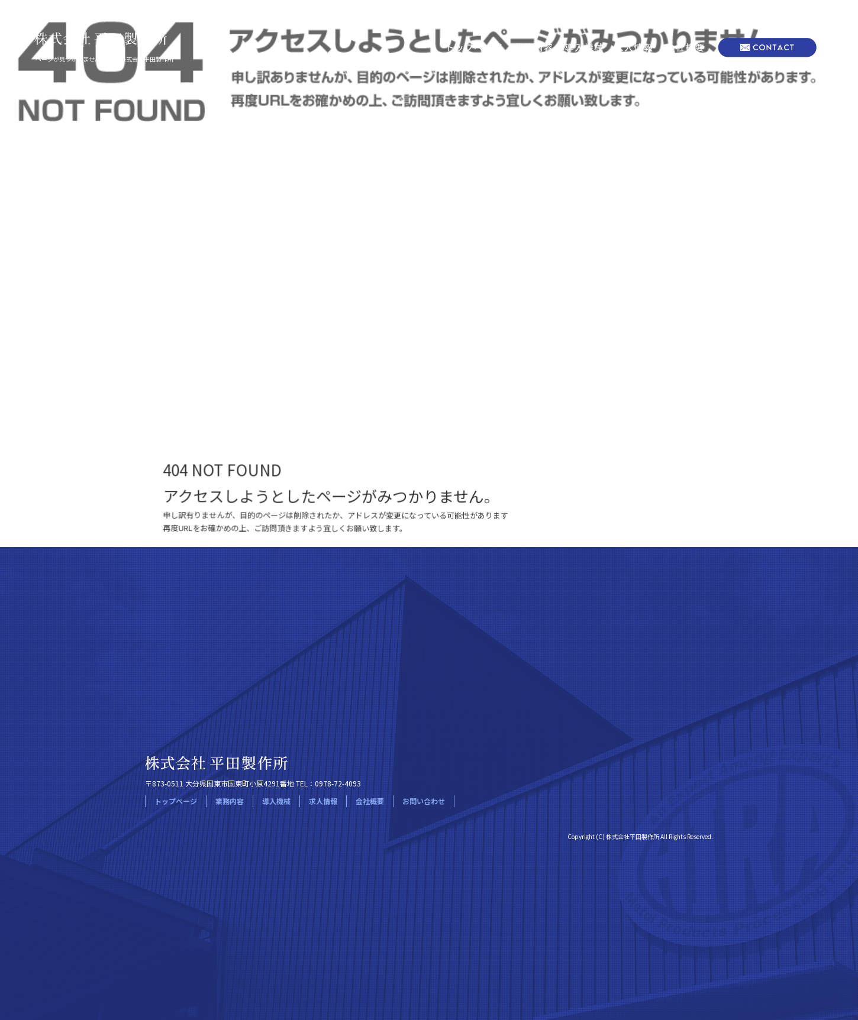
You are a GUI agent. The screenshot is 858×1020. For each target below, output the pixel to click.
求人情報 (634, 47)
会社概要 (685, 47)
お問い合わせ (766, 47)
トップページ (473, 47)
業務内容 (534, 47)
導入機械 (584, 47)
